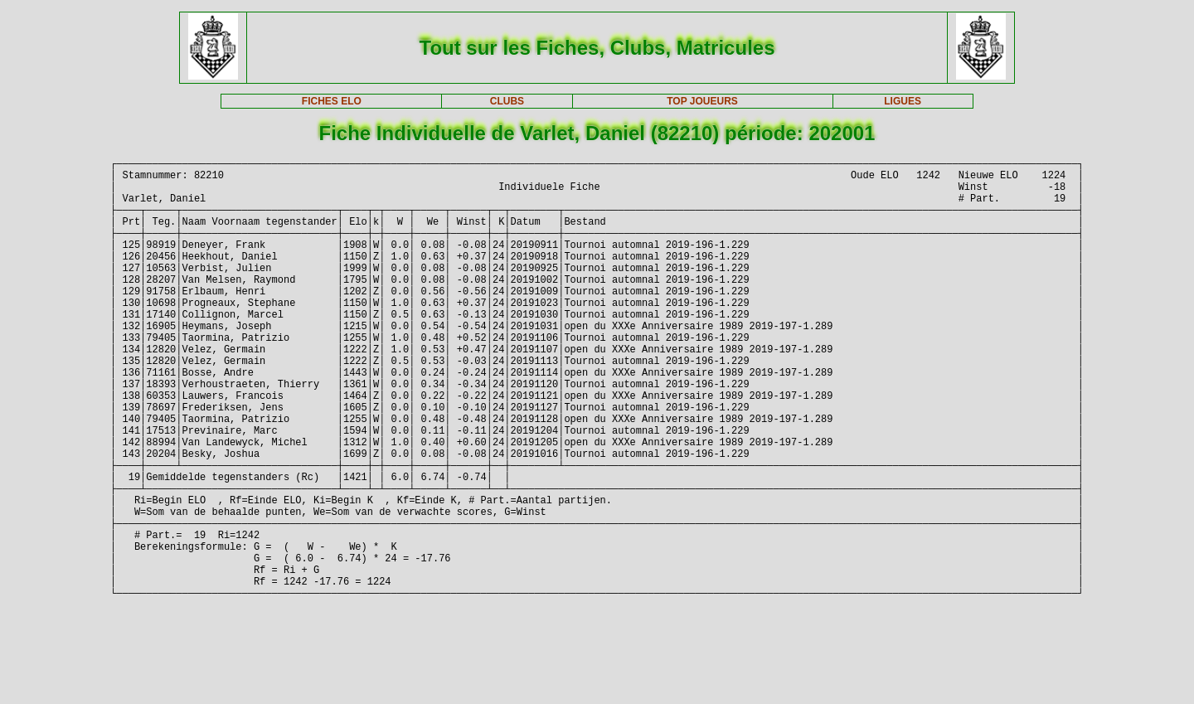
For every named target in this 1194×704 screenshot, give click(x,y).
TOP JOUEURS (702, 101)
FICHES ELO (332, 101)
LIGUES (902, 101)
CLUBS (507, 101)
